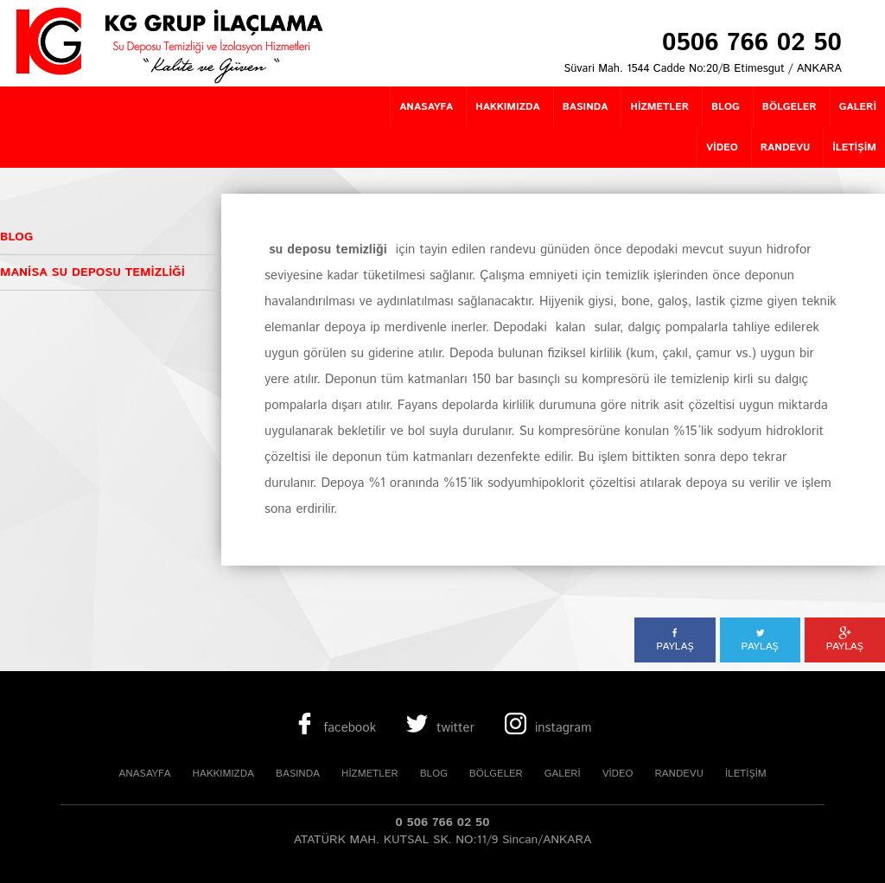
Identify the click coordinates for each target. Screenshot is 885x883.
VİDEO (618, 773)
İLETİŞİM (746, 773)
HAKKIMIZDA (223, 773)
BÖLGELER (496, 773)
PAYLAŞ (674, 640)
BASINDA (298, 773)
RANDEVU (678, 773)
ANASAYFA (144, 773)
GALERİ (562, 773)
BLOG (434, 773)
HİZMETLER (369, 773)
